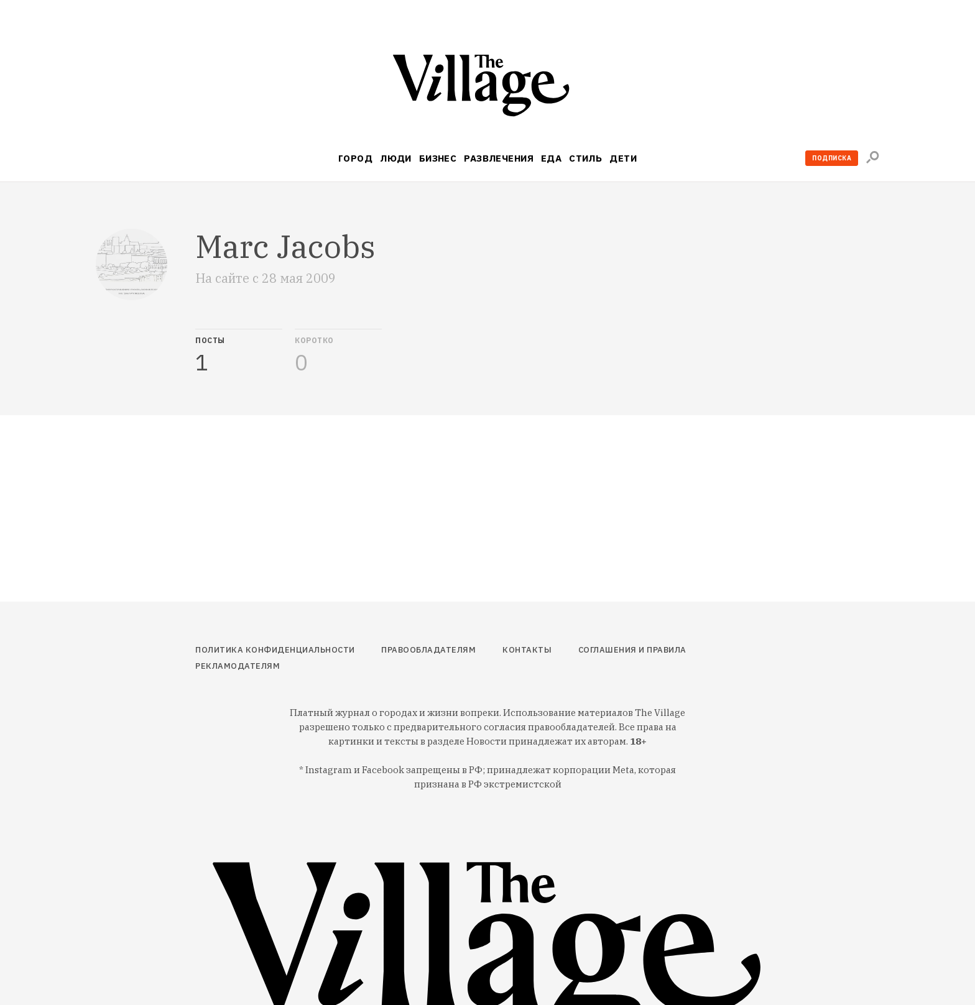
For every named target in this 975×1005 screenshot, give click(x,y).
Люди (396, 158)
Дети (623, 158)
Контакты (527, 650)
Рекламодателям (237, 666)
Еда (551, 158)
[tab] (238, 352)
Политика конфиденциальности (275, 650)
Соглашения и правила (632, 650)
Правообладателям (428, 650)
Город (355, 158)
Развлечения (499, 158)
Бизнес (438, 158)
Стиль (585, 158)
